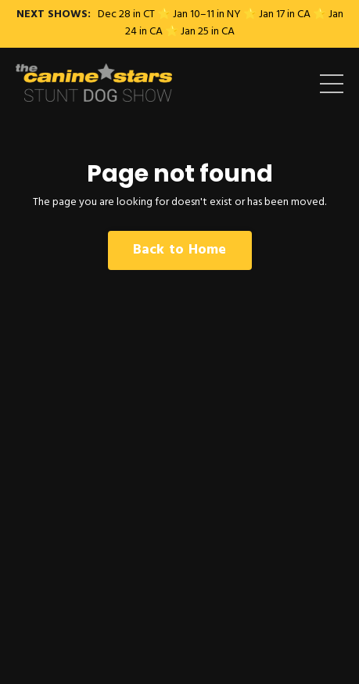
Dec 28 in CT (126, 14)
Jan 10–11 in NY (207, 14)
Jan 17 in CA (285, 14)
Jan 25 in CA (208, 32)
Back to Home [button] (180, 250)
